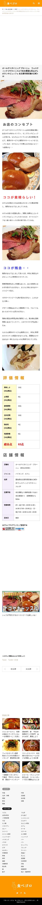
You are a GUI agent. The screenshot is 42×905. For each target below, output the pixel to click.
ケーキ (23, 829)
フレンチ (23, 847)
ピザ (3, 847)
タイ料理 (23, 834)
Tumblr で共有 (13, 659)
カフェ (23, 826)
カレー (4, 829)
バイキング (5, 839)
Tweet (4, 659)
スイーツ (5, 831)
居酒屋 (23, 858)
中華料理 (5, 853)
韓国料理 (23, 869)
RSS (25, 893)
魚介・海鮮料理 (25, 872)
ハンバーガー (6, 837)
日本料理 (23, 861)
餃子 (3, 872)
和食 (3, 855)
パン (22, 842)
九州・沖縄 (5, 795)
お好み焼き (5, 815)
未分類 (23, 798)
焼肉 (22, 866)
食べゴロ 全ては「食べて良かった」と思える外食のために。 (20, 900)
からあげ (23, 815)
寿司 (3, 858)
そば (3, 820)
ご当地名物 (5, 818)
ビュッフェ (24, 845)
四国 (3, 798)
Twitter (17, 893)
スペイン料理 (6, 834)
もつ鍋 (4, 823)
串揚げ (23, 853)
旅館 (3, 861)
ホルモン (5, 850)
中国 (3, 793)
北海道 (23, 795)
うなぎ (23, 812)
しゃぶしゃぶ (25, 818)
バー (22, 839)
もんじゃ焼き (25, 823)
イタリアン (5, 826)
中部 (22, 793)
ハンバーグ (24, 837)
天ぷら (23, 855)
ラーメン (23, 850)
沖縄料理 (5, 864)
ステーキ (23, 831)
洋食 (22, 864)
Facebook (21, 893)
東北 (3, 801)
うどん (4, 812)
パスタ (4, 842)
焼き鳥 (4, 866)
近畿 (22, 801)
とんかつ (23, 820)
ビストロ (5, 845)
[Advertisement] (21, 42)
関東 (3, 803)
